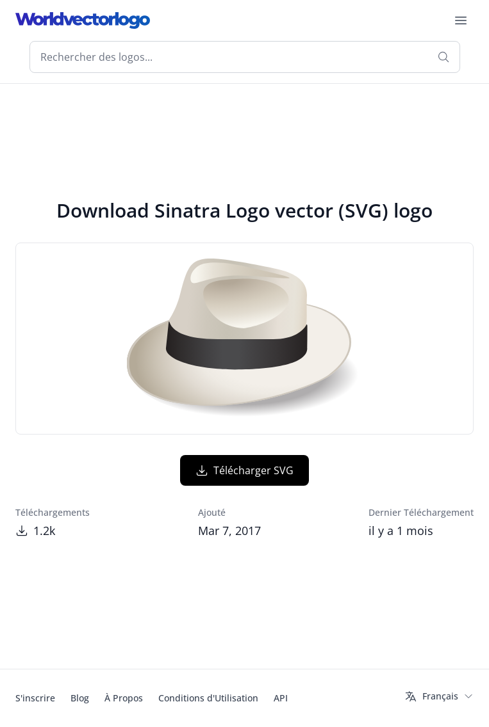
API (281, 698)
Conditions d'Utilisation (208, 698)
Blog (79, 698)
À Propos (123, 698)
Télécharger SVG (244, 470)
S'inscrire (35, 698)
